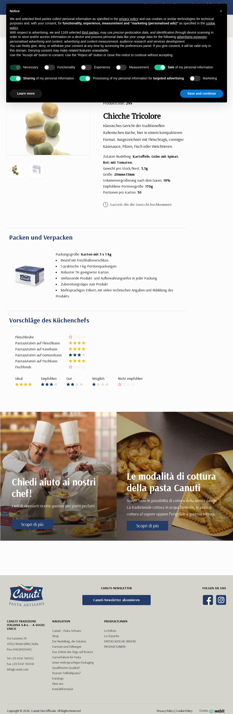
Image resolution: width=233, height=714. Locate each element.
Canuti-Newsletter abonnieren (116, 600)
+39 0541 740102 (22, 658)
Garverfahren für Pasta (66, 657)
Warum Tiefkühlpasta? (66, 673)
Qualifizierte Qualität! (66, 668)
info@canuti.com (18, 669)
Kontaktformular (62, 689)
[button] (221, 11)
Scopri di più (32, 524)
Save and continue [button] (201, 93)
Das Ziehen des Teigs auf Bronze (72, 652)
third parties (90, 32)
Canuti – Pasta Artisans (66, 631)
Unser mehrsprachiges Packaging (73, 662)
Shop (55, 636)
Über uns (57, 684)
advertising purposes (192, 37)
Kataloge (57, 678)
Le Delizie (110, 631)
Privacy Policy (165, 711)
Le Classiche (111, 636)
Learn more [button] (26, 93)
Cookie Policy (184, 711)
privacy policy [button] (128, 19)
